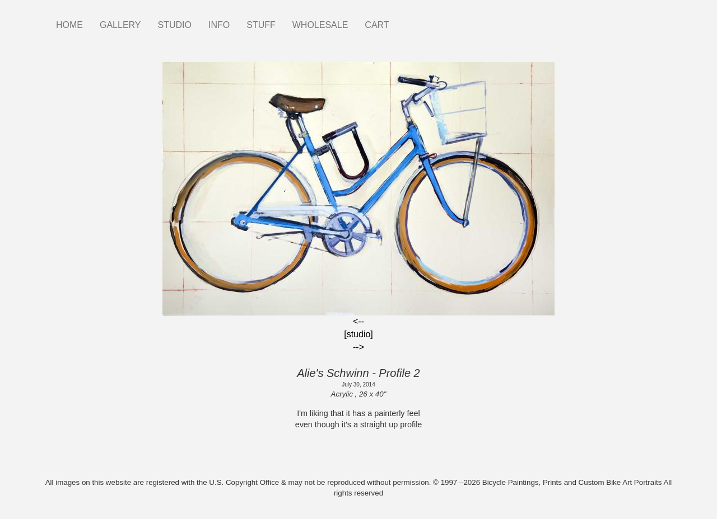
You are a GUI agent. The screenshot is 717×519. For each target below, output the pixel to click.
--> (358, 347)
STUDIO (175, 25)
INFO (219, 25)
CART (377, 25)
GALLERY (120, 25)
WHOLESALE (320, 25)
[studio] (358, 334)
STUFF (261, 25)
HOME (69, 25)
